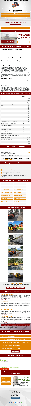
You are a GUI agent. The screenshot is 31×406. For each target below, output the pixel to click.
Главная (7, 388)
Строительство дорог (4, 198)
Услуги (12, 388)
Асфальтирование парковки (5, 189)
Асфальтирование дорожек (18, 195)
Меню (28, 19)
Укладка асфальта (17, 198)
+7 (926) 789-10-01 (15, 10)
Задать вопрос (18, 24)
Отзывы (14, 388)
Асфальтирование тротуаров (5, 195)
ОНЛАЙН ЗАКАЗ (23, 42)
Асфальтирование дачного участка (6, 192)
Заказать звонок (12, 24)
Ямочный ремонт (16, 201)
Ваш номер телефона (3, 359)
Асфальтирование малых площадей (19, 192)
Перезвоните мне (15, 13)
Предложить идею (15, 324)
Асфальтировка (3, 204)
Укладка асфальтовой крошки (18, 204)
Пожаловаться (26, 324)
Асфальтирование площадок (18, 189)
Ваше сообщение (2, 362)
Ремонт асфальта (4, 201)
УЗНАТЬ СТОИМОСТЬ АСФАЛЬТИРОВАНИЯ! (15, 287)
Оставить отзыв (5, 324)
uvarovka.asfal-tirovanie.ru (6, 19)
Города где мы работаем (22, 388)
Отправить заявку (4, 368)
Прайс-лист (9, 388)
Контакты (17, 388)
